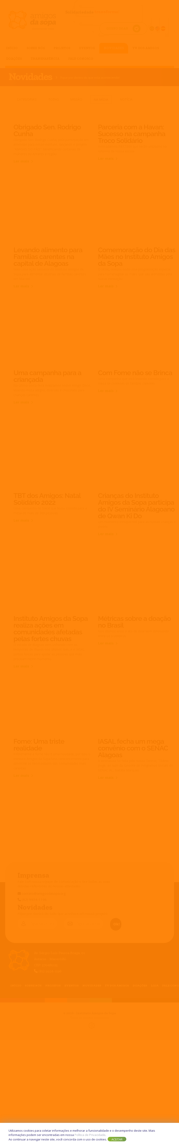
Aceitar (116, 1139)
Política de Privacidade (90, 1135)
